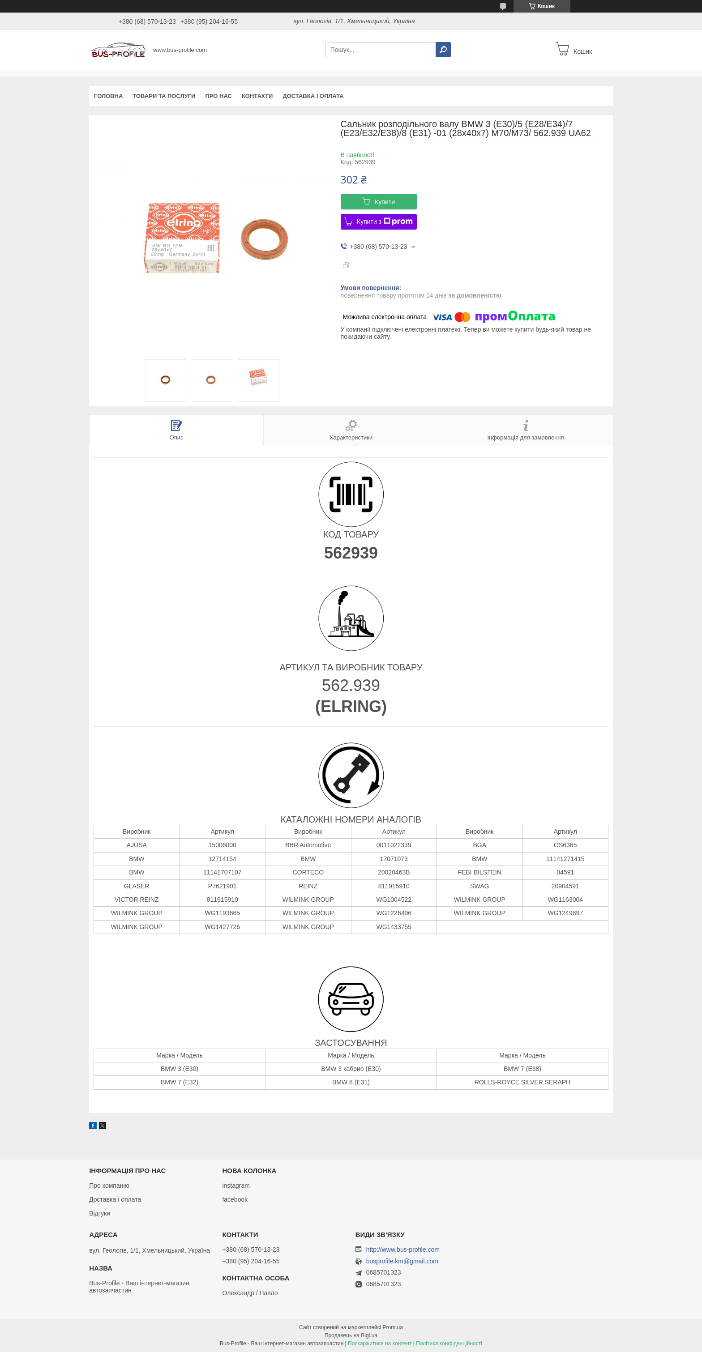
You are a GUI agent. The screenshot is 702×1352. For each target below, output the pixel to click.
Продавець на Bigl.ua (351, 1335)
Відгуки (99, 1213)
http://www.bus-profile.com (403, 1249)
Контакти (257, 96)
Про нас (218, 96)
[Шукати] (443, 49)
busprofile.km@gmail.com (402, 1261)
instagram (235, 1185)
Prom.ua (393, 1327)
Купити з (385, 222)
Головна (108, 96)
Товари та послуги (164, 96)
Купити (385, 201)
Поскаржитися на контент (379, 1343)
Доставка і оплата (313, 96)
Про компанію (109, 1185)
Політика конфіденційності (449, 1343)
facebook (235, 1199)
